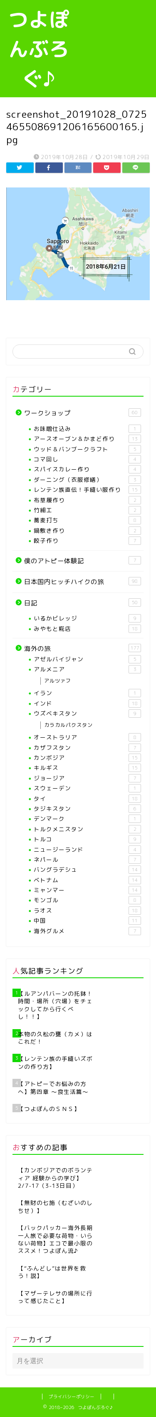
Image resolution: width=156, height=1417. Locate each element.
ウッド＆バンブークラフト (87, 449)
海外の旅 (82, 648)
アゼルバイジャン (87, 659)
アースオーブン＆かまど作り (87, 439)
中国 (87, 920)
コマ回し (87, 459)
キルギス (87, 768)
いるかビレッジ (87, 618)
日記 (82, 602)
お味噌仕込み (87, 429)
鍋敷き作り (87, 530)
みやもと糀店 (87, 629)
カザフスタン (87, 748)
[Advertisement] (117, 37)
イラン (87, 693)
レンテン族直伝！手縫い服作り (87, 490)
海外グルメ (87, 931)
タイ (87, 799)
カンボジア (87, 758)
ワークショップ (82, 413)
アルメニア (87, 669)
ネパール (87, 859)
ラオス (87, 910)
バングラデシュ (87, 869)
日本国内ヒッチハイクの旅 (82, 581)
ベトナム (87, 880)
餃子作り (87, 540)
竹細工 (87, 510)
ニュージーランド (87, 849)
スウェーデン (87, 788)
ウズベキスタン (87, 713)
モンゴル (87, 900)
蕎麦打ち (87, 520)
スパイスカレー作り (87, 469)
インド (87, 703)
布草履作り (87, 500)
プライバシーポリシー (71, 1396)
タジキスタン (87, 809)
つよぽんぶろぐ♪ (38, 49)
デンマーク (87, 819)
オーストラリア (87, 737)
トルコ (87, 839)
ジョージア (87, 778)
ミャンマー (87, 890)
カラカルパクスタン (68, 725)
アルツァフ (57, 680)
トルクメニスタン (87, 829)
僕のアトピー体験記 (82, 560)
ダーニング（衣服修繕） (87, 480)
